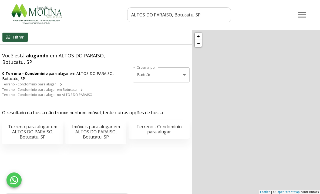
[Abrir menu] (302, 14)
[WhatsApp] (14, 180)
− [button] (198, 43)
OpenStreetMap (288, 192)
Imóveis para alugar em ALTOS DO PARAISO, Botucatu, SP (96, 132)
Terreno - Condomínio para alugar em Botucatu (39, 89)
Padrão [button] (144, 75)
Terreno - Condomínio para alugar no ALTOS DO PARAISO (47, 94)
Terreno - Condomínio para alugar (29, 84)
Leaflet (265, 192)
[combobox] (179, 14)
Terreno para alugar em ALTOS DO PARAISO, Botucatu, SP (32, 132)
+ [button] (198, 36)
